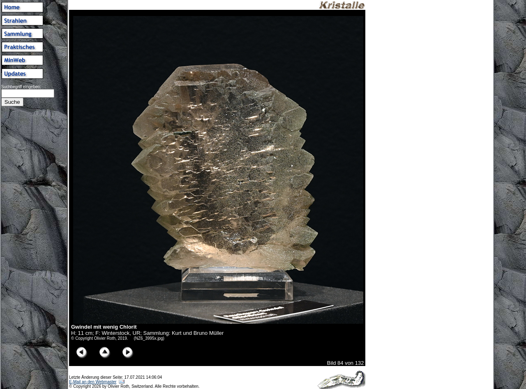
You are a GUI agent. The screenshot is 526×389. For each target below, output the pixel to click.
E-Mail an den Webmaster (92, 382)
